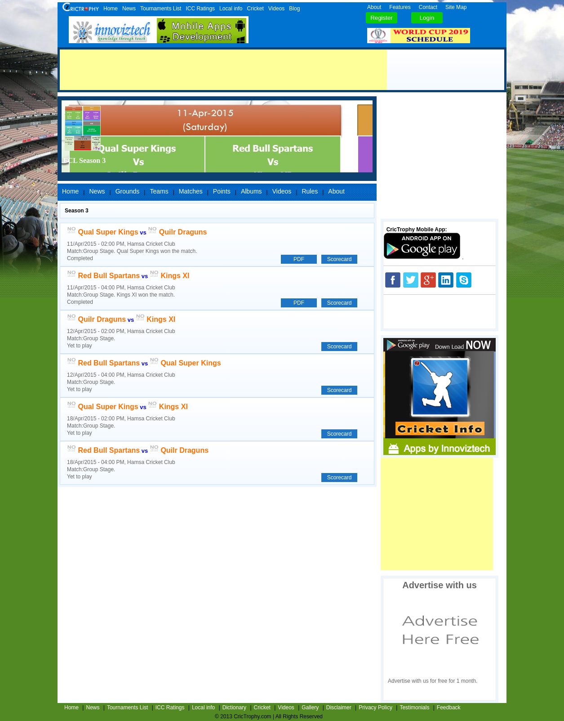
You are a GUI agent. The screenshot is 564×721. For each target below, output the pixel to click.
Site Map (455, 7)
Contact (428, 7)
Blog (294, 8)
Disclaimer (338, 707)
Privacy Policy (375, 707)
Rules (310, 191)
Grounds (127, 191)
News (129, 8)
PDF (298, 259)
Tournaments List (160, 8)
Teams (159, 191)
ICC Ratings (200, 8)
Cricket (255, 8)
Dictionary (234, 707)
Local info (230, 8)
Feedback (449, 707)
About (374, 7)
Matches (191, 191)
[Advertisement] (223, 70)
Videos (276, 8)
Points (222, 191)
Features (399, 7)
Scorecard (339, 259)
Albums (251, 191)
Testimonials (414, 707)
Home (110, 8)
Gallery (310, 707)
